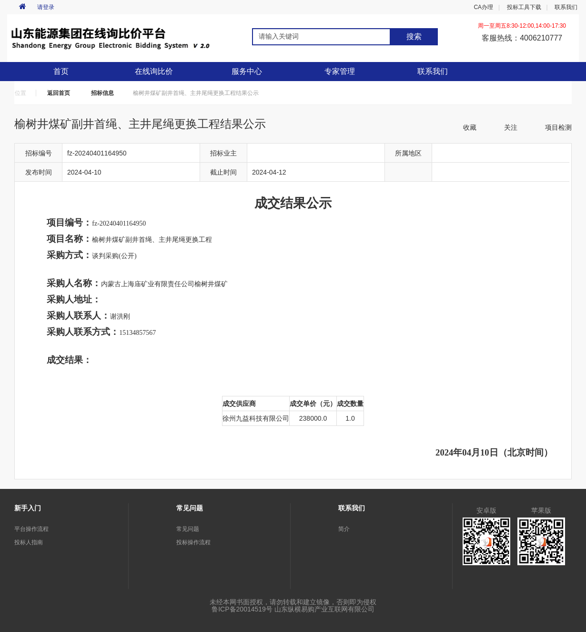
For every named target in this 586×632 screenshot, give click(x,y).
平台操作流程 (31, 529)
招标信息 (102, 93)
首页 (61, 71)
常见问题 (187, 529)
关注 (510, 127)
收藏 (469, 127)
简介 (344, 529)
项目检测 (558, 127)
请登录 (45, 7)
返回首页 (58, 93)
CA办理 (483, 7)
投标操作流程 (193, 542)
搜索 (414, 36)
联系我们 (566, 7)
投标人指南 (28, 542)
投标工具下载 (524, 7)
